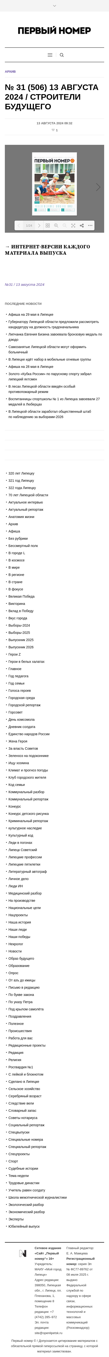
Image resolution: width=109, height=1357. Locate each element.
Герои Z (14, 654)
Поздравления (19, 1016)
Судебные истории (23, 1168)
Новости (15, 951)
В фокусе (15, 589)
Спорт (13, 1161)
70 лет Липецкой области (28, 495)
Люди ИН (15, 886)
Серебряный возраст (24, 1096)
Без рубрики (18, 538)
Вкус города (17, 618)
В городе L (16, 553)
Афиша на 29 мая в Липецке (30, 314)
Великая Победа (21, 596)
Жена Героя (17, 741)
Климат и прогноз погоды (28, 770)
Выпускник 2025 (21, 640)
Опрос (13, 973)
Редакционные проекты (27, 1045)
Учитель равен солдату (26, 1190)
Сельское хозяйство (24, 1089)
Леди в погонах (20, 843)
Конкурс (14, 806)
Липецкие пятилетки (24, 864)
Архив (10, 71)
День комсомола (21, 719)
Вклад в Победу (20, 611)
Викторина (16, 604)
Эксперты (16, 1219)
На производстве (21, 900)
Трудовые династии (23, 1183)
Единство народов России (29, 734)
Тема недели (18, 1176)
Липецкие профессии (25, 857)
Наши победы (19, 937)
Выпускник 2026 (21, 647)
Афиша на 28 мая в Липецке (30, 367)
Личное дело (18, 879)
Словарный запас (22, 1110)
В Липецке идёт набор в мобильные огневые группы (49, 359)
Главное (15, 669)
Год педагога (18, 676)
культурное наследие (25, 828)
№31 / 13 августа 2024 (24, 284)
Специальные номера (25, 1139)
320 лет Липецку (21, 473)
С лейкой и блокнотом (25, 1074)
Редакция (15, 1053)
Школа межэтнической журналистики (37, 1197)
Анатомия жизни (21, 517)
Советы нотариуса (22, 1118)
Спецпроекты (19, 1154)
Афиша (14, 531)
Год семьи (16, 683)
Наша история (19, 922)
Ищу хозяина (18, 763)
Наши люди (17, 929)
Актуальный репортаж (25, 509)
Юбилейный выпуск (23, 1226)
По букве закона (21, 995)
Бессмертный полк (23, 546)
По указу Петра (20, 1002)
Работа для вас (20, 1038)
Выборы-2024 (19, 625)
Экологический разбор (26, 1205)
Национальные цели (24, 908)
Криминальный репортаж (28, 821)
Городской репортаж (24, 705)
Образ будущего (21, 958)
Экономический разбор (26, 1212)
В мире (14, 567)
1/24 (29, 225)
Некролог (15, 944)
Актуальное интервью (25, 502)
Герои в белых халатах (26, 662)
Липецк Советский (22, 850)
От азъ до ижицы (21, 980)
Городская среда (21, 698)
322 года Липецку (22, 488)
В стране (15, 582)
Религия (14, 1060)
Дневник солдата (21, 727)
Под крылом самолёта (26, 1009)
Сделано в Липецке (23, 1082)
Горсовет (15, 712)
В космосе (16, 560)
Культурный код (20, 835)
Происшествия (20, 1031)
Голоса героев (19, 690)
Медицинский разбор (25, 893)
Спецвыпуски (18, 1132)
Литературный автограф (27, 872)
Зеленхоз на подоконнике (28, 756)
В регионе (16, 575)
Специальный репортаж (27, 1147)
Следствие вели (21, 1103)
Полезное (16, 1024)
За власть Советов (23, 748)
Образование (19, 966)
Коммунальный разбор (26, 792)
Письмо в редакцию (24, 987)
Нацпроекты (18, 915)
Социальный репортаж (26, 1125)
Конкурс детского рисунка (28, 814)
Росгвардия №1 (20, 1067)
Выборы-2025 (19, 633)
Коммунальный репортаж (28, 799)
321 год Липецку (21, 481)
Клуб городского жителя (27, 777)
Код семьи (16, 785)
